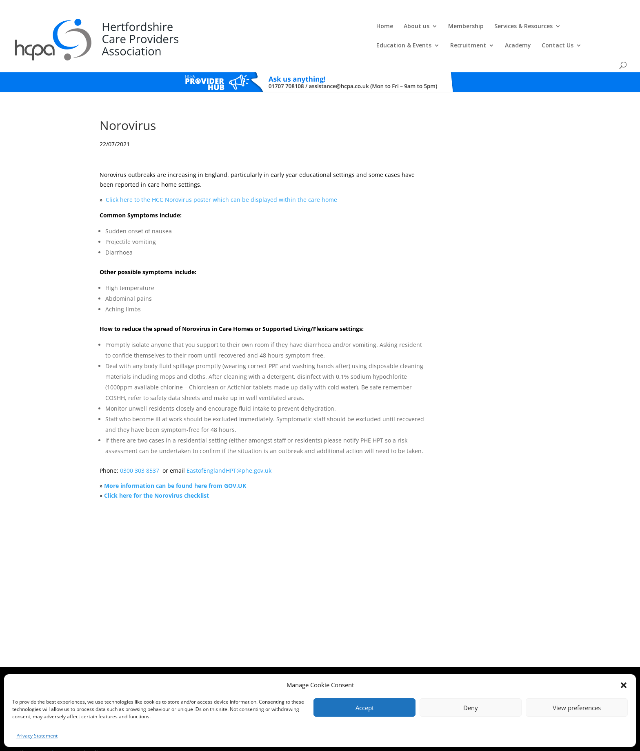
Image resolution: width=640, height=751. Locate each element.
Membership (270, 27)
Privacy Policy (323, 665)
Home (188, 27)
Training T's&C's (361, 665)
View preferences (577, 708)
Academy (517, 27)
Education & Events (403, 27)
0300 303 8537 (140, 451)
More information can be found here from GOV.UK (175, 466)
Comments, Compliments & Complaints (261, 665)
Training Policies (400, 665)
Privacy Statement (37, 735)
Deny (470, 708)
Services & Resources (327, 27)
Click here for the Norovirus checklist (156, 476)
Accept (365, 708)
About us (220, 27)
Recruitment (467, 27)
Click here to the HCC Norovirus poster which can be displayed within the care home (221, 180)
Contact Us (557, 27)
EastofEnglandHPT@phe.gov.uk (229, 451)
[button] (624, 685)
